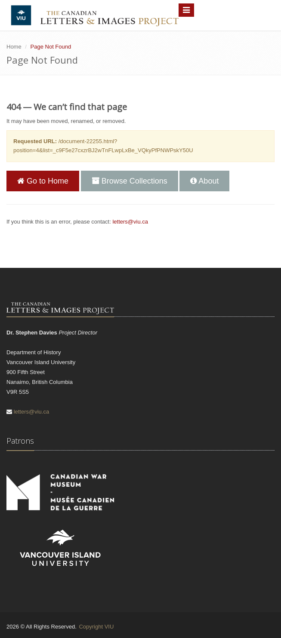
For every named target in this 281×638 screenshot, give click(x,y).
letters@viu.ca (130, 221)
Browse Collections (129, 181)
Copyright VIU (96, 626)
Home (14, 46)
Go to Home (42, 181)
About (204, 181)
